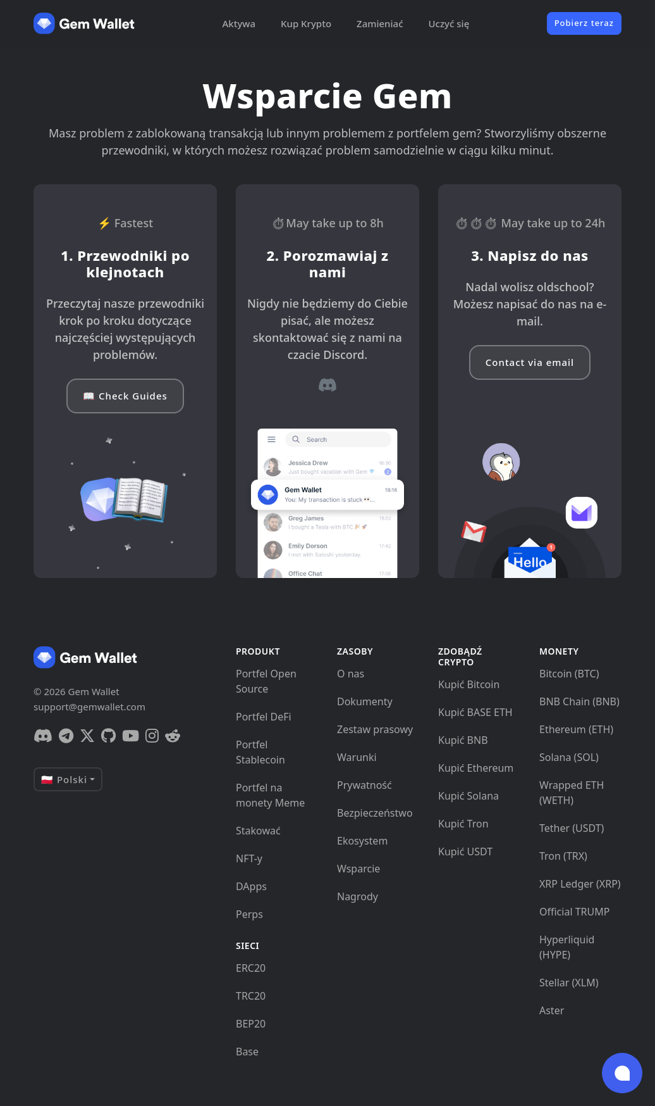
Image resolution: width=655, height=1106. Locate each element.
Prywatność (364, 785)
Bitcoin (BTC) (569, 674)
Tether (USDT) (571, 828)
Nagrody (357, 896)
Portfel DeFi (263, 717)
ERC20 (251, 968)
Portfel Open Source (266, 681)
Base (247, 1052)
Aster (551, 1010)
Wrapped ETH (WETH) (571, 792)
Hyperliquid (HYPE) (566, 947)
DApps (251, 886)
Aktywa (238, 23)
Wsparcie (358, 869)
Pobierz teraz (584, 22)
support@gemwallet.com (89, 706)
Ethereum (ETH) (576, 729)
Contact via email (530, 362)
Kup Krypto (306, 23)
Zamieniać (380, 23)
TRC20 (251, 996)
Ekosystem (362, 841)
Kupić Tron (463, 824)
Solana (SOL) (569, 757)
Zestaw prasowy (375, 729)
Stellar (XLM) (568, 983)
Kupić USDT (465, 851)
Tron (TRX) (563, 856)
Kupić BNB (463, 740)
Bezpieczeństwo (375, 813)
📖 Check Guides (125, 395)
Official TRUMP (574, 912)
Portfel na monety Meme (270, 795)
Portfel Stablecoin (260, 752)
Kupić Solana (468, 796)
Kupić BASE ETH (475, 712)
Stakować (258, 831)
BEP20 (251, 1024)
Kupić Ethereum (475, 768)
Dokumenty (365, 701)
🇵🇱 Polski (64, 779)
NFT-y (249, 858)
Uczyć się (449, 23)
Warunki (357, 757)
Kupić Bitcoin (468, 684)
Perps (249, 914)
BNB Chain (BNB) (579, 701)
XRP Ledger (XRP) (580, 884)
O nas (350, 674)
